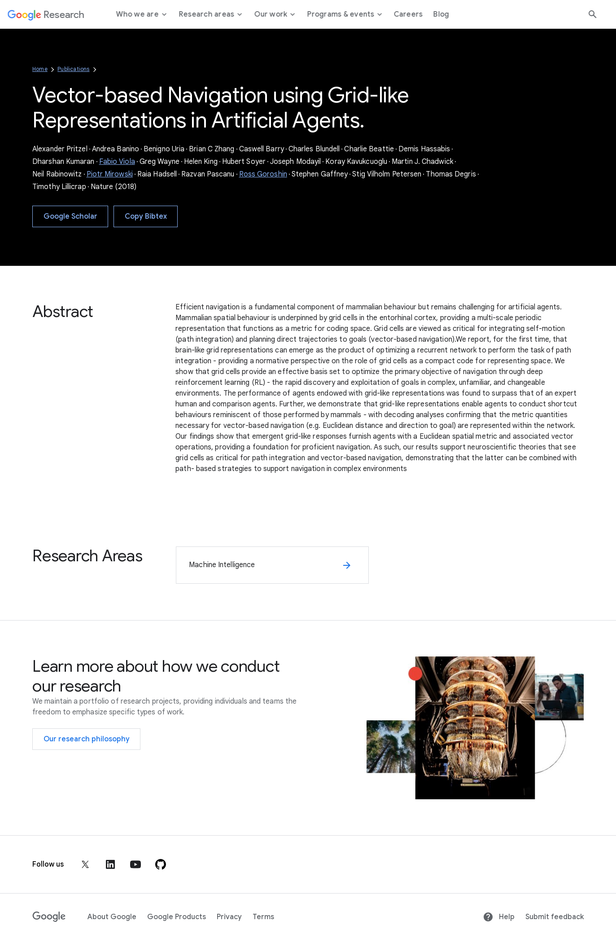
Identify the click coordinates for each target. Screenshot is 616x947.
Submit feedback (554, 916)
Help (499, 917)
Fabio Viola (117, 161)
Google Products (176, 916)
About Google (111, 916)
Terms (263, 916)
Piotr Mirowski (110, 174)
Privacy (229, 916)
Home (40, 69)
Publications (73, 69)
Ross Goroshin (263, 174)
